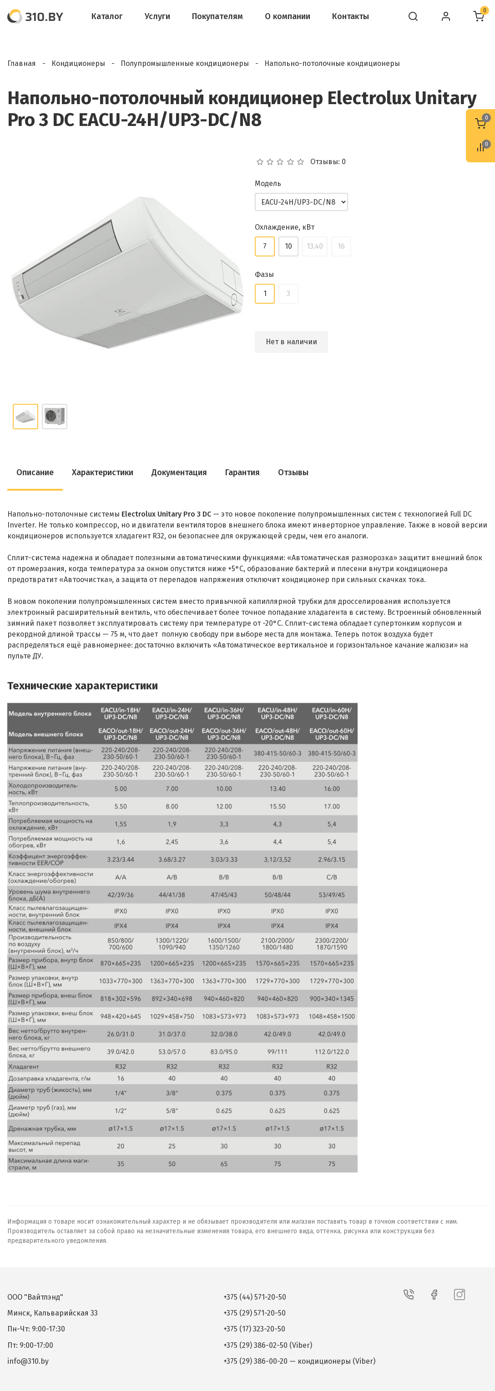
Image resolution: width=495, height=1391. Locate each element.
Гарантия (242, 472)
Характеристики (102, 472)
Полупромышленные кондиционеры (185, 63)
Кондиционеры (78, 63)
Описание (35, 472)
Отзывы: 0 (328, 162)
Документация (179, 472)
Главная (21, 63)
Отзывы (293, 472)
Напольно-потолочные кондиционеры (332, 63)
